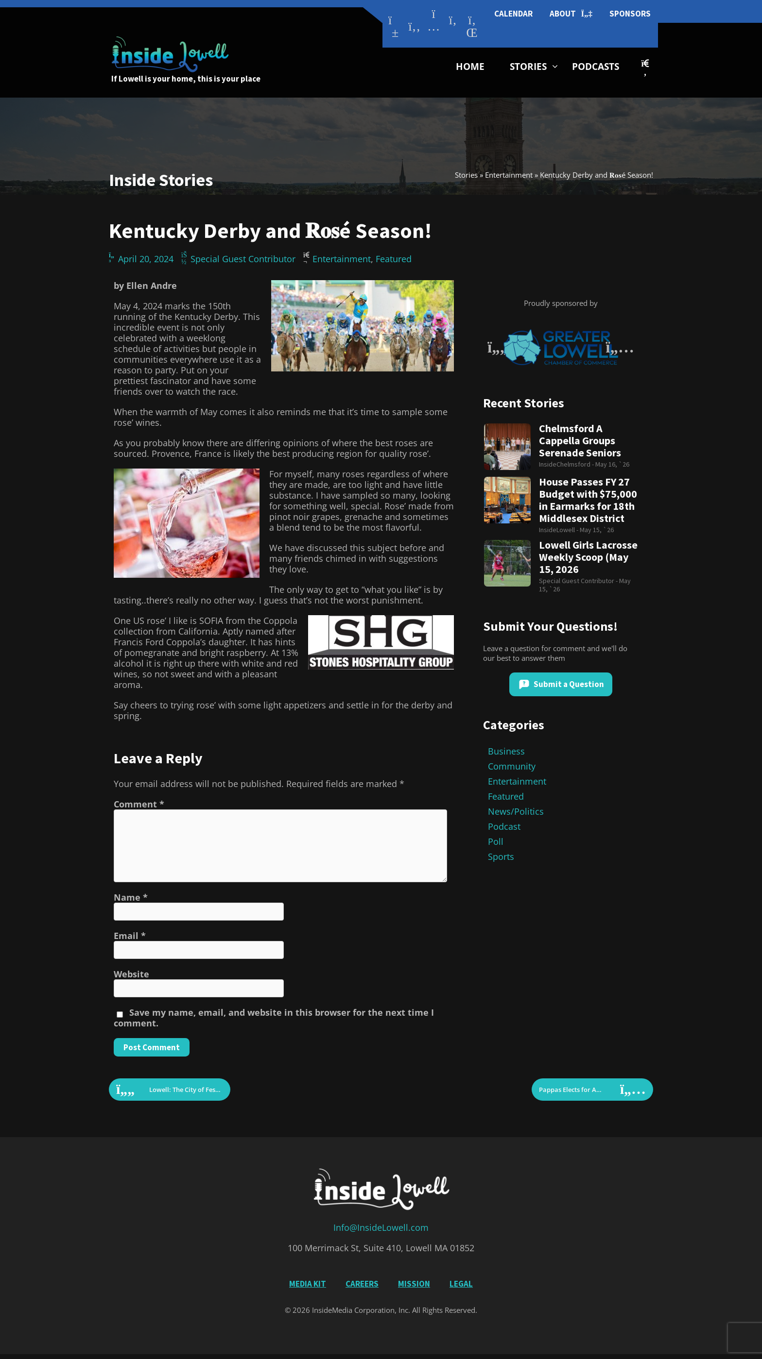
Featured (394, 259)
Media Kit (307, 1283)
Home (470, 66)
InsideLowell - (559, 529)
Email (130, 935)
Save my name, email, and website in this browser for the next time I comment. (274, 1018)
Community (512, 766)
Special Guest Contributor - (579, 580)
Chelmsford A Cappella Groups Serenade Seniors (580, 440)
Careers (362, 1283)
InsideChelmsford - (567, 464)
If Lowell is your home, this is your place (185, 78)
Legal (461, 1283)
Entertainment (509, 175)
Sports (501, 856)
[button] (645, 68)
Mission (414, 1283)
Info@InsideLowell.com (381, 1227)
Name (131, 897)
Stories (528, 66)
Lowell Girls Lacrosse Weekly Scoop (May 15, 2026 (588, 557)
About (571, 13)
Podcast (504, 826)
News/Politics (516, 811)
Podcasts (595, 66)
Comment (139, 804)
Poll (495, 841)
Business (506, 751)
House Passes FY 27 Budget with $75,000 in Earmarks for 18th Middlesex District (588, 500)
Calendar (513, 13)
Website (131, 974)
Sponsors (630, 13)
